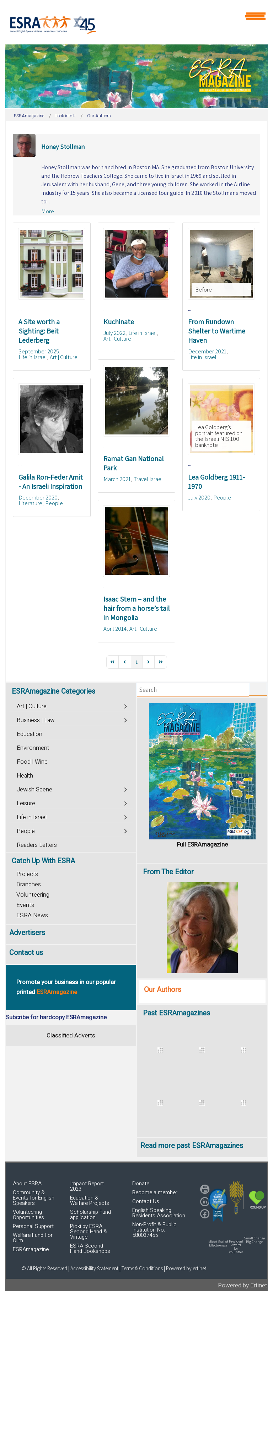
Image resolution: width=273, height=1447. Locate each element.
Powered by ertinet (186, 1268)
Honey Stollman (63, 147)
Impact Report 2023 (87, 1186)
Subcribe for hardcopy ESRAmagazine (56, 1017)
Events (25, 905)
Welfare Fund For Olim (33, 1237)
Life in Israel (32, 357)
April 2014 (115, 628)
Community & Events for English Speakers (33, 1198)
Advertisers (27, 933)
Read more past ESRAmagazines (191, 1146)
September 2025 (38, 351)
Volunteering (32, 894)
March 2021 (117, 479)
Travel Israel (148, 479)
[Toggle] (126, 705)
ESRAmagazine (31, 1249)
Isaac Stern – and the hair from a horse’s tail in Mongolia (136, 608)
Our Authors (162, 989)
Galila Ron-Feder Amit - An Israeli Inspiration (50, 481)
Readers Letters (37, 845)
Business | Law (35, 720)
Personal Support (33, 1226)
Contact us (26, 952)
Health (25, 775)
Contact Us (145, 1201)
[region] (136, 76)
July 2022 (114, 333)
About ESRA (27, 1183)
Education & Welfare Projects (89, 1200)
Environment (33, 748)
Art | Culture (63, 357)
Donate (140, 1183)
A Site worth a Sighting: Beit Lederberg (39, 331)
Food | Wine (32, 762)
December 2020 (38, 497)
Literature (30, 503)
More (47, 211)
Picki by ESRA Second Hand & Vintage (88, 1231)
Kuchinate (118, 321)
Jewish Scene (34, 789)
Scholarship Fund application (90, 1214)
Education (29, 734)
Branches (28, 884)
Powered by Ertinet (242, 1285)
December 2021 (207, 351)
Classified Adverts (71, 1035)
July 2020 (199, 497)
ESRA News (32, 915)
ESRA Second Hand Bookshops (90, 1248)
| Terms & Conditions (141, 1268)
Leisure (26, 803)
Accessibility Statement (94, 1268)
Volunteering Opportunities (28, 1214)
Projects (27, 874)
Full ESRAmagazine (202, 844)
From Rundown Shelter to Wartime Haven (216, 331)
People (54, 503)
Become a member (154, 1192)
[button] (218, 1205)
